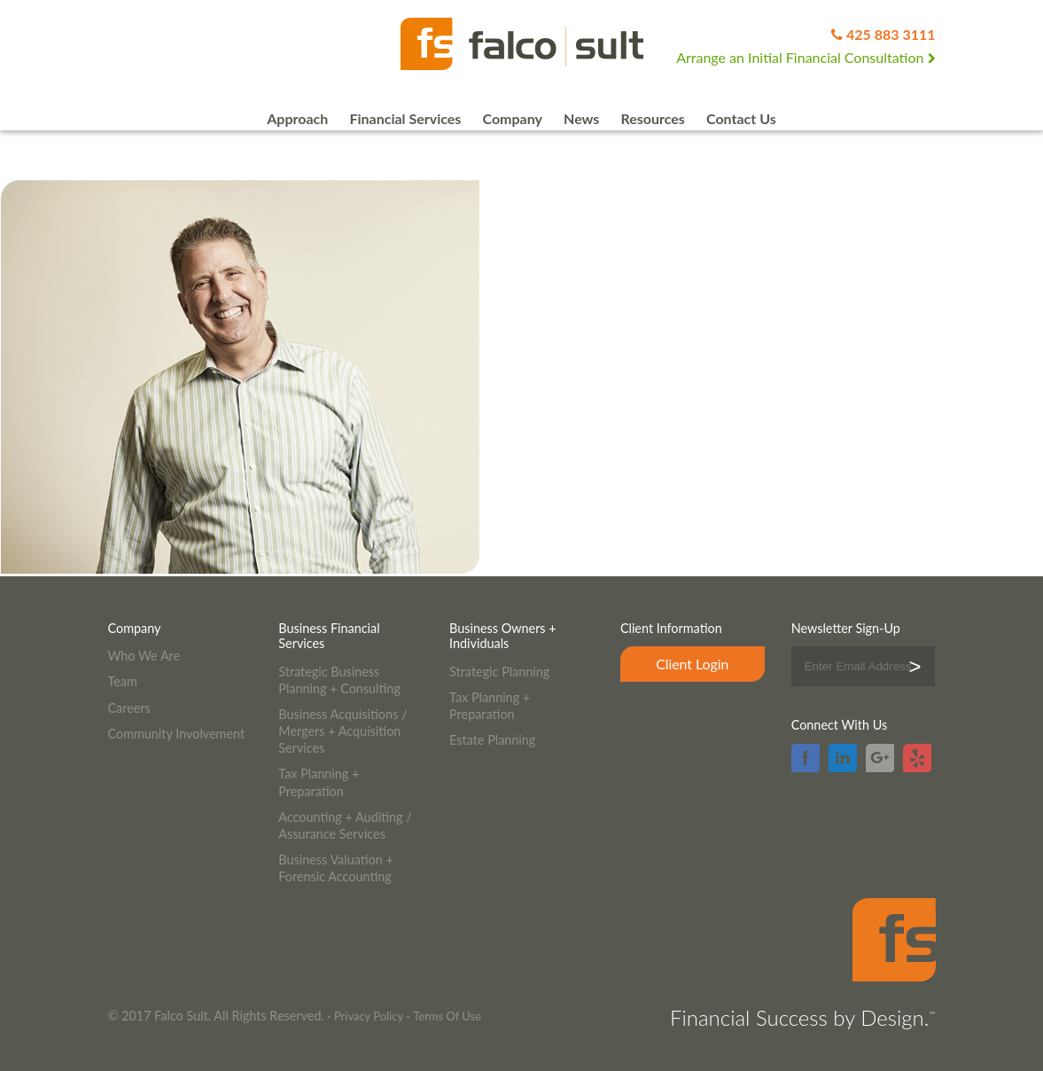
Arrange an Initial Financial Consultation (805, 57)
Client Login (692, 663)
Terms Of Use (447, 1016)
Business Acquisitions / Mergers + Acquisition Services (342, 731)
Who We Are (144, 655)
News (581, 118)
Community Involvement (176, 733)
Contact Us (741, 118)
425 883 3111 (891, 34)
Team (122, 681)
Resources (652, 118)
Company (511, 118)
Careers (129, 707)
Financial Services (405, 118)
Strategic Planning (499, 671)
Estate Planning (492, 739)
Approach (297, 118)
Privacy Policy (368, 1016)
